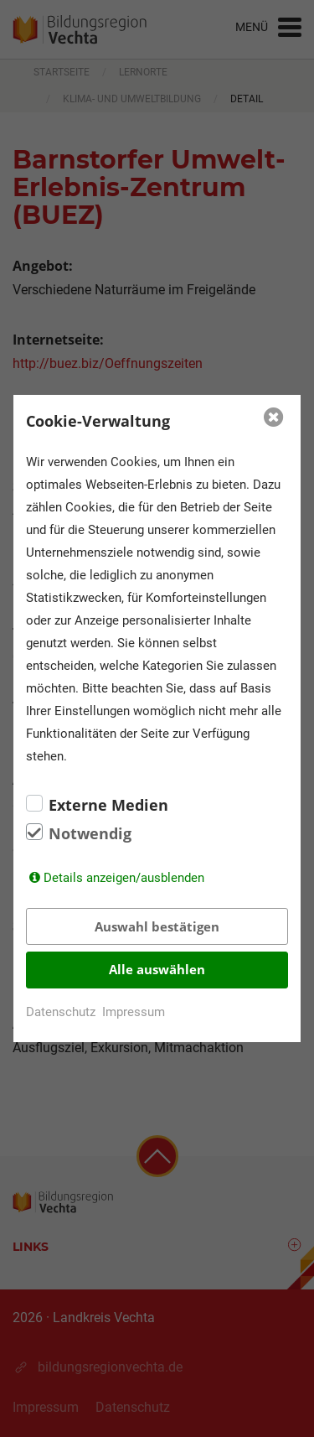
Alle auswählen (157, 969)
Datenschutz (60, 1011)
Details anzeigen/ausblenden (124, 877)
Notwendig (90, 833)
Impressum (133, 1011)
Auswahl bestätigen (157, 926)
